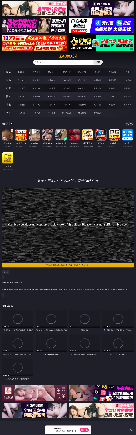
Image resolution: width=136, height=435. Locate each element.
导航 (8, 112)
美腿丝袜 (82, 96)
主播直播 (112, 80)
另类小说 (97, 104)
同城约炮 (21, 112)
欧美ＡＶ (51, 80)
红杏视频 (82, 112)
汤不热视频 (67, 112)
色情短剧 (97, 112)
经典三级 (97, 88)
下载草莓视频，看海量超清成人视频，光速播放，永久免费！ (89, 265)
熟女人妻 (82, 80)
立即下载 (84, 430)
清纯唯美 (97, 96)
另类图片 (127, 96)
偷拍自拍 (36, 88)
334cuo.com (68, 56)
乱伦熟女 (112, 88)
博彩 (8, 72)
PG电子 (21, 72)
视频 (8, 80)
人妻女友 (51, 104)
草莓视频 (51, 112)
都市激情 (21, 104)
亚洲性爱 (21, 88)
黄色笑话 (112, 104)
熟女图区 (112, 96)
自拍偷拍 (36, 80)
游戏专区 (67, 72)
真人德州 (36, 72)
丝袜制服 (97, 80)
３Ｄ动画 (67, 80)
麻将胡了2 (82, 72)
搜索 (98, 62)
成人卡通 (51, 88)
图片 (8, 96)
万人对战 (51, 72)
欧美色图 (51, 96)
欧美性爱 (67, 88)
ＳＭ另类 (127, 80)
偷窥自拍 (21, 96)
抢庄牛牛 (127, 72)
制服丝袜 (82, 88)
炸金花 (97, 72)
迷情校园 (82, 104)
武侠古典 (67, 104)
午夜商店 (36, 112)
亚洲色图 (36, 96)
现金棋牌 (112, 72)
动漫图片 (67, 96)
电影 (8, 88)
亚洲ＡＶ (21, 80)
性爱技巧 (127, 104)
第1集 (6, 272)
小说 (8, 104)
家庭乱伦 (36, 104)
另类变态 (127, 88)
